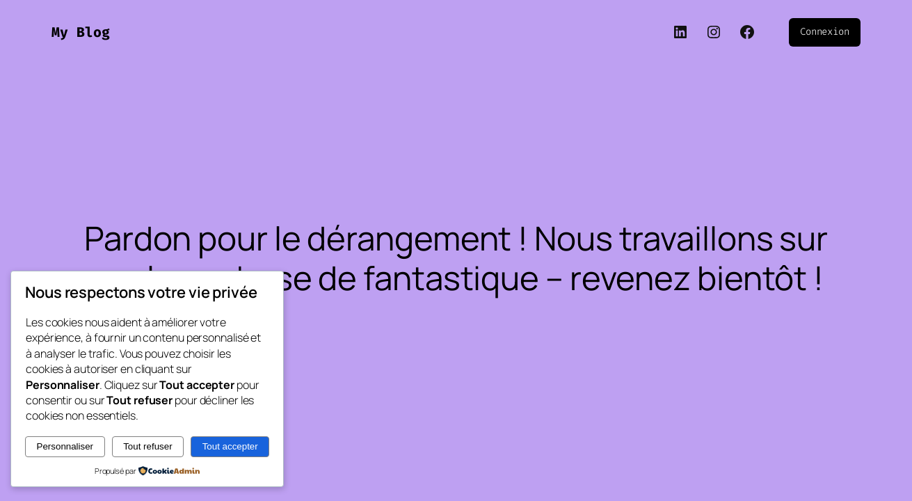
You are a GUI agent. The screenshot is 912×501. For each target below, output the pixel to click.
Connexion (824, 31)
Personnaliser (65, 446)
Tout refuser (147, 446)
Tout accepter (230, 446)
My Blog (80, 32)
